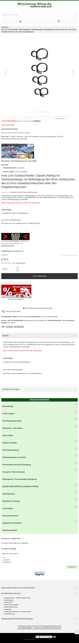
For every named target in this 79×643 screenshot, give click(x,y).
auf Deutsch (14, 168)
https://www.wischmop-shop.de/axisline (14, 139)
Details (5, 335)
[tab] (20, 21)
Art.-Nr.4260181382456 (60, 195)
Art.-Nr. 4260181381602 (62, 197)
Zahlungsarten (9, 600)
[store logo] (39, 5)
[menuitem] (39, 406)
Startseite (4, 27)
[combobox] (39, 14)
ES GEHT (6, 560)
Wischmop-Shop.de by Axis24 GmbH (18, 588)
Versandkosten (20, 263)
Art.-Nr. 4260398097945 (27, 197)
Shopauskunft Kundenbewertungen (17, 619)
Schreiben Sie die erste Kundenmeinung (23, 192)
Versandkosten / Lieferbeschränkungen (17, 598)
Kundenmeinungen (11, 389)
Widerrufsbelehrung (10, 607)
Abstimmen (72, 567)
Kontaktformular (9, 614)
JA (4, 558)
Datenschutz (8, 602)
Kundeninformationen (11, 593)
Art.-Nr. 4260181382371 (31, 223)
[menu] (39, 468)
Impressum (8, 609)
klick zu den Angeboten (16, 299)
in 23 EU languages (15, 172)
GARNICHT (7, 562)
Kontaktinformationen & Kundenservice (17, 611)
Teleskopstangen (15, 220)
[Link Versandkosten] (59, 118)
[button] (5, 72)
